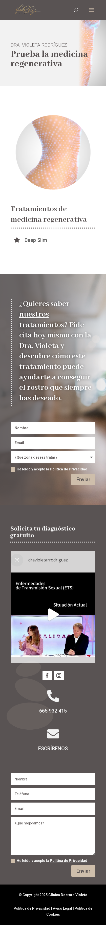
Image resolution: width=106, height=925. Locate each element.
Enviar (83, 479)
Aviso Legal (62, 908)
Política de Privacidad (68, 469)
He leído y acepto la (49, 469)
